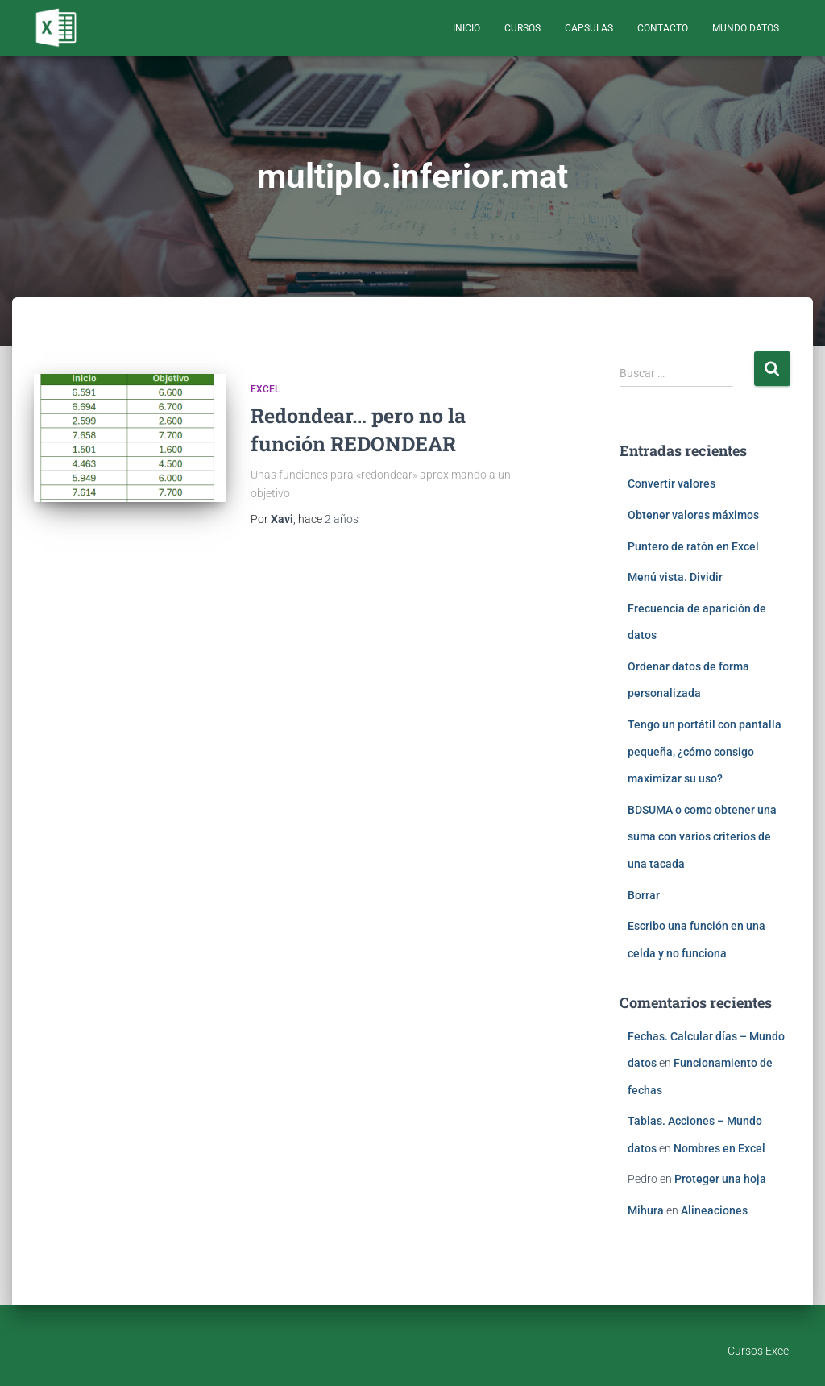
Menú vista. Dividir (675, 577)
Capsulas (589, 28)
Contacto (662, 28)
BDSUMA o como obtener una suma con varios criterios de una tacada (702, 836)
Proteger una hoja (720, 1178)
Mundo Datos (745, 28)
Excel (265, 389)
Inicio (466, 28)
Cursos (522, 28)
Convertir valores (671, 483)
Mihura (646, 1210)
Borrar (644, 895)
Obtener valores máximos (693, 514)
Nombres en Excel (719, 1148)
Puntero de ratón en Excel (693, 546)
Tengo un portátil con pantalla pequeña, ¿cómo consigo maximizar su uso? (704, 751)
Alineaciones (714, 1210)
